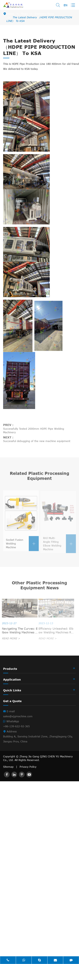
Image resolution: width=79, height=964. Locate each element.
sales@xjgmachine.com (18, 716)
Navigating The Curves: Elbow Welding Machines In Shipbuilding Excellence (18, 630)
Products (10, 668)
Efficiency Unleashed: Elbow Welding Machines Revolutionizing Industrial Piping (55, 630)
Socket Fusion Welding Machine (22, 544)
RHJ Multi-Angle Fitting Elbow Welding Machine (59, 544)
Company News (44, 13)
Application (12, 679)
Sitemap (8, 766)
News (24, 13)
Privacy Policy (28, 766)
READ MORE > (10, 638)
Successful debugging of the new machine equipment (36, 440)
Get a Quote (12, 701)
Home (10, 13)
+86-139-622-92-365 (16, 726)
